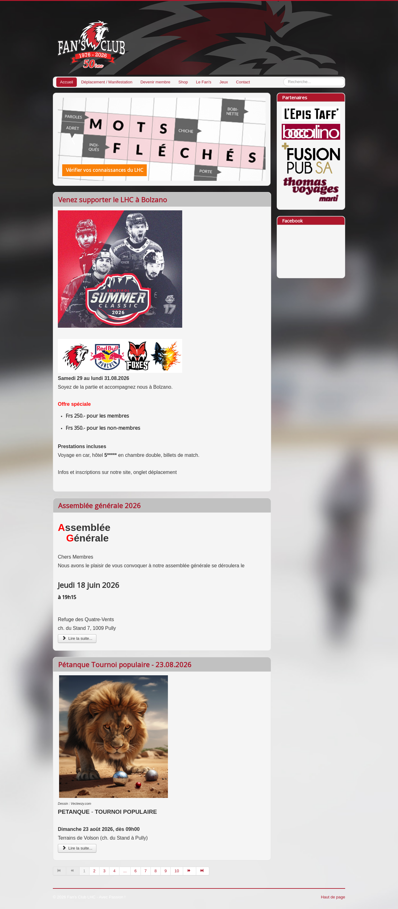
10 (176, 871)
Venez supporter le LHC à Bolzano (112, 199)
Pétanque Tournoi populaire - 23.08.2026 (125, 664)
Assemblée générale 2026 (99, 505)
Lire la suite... (77, 638)
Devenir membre (155, 82)
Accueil (66, 82)
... (125, 871)
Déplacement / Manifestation (106, 82)
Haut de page (333, 897)
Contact (243, 82)
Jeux (224, 82)
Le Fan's (203, 82)
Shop (183, 82)
